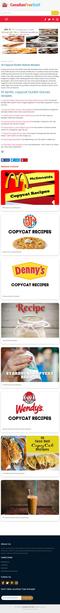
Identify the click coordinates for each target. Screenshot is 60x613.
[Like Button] (2, 151)
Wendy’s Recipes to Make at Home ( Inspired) (16, 429)
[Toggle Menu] (6, 19)
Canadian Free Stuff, (28, 607)
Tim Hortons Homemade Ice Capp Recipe (15, 518)
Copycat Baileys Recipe (9, 340)
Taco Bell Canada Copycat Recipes (13, 473)
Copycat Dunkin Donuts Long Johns (16, 121)
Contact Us (4, 565)
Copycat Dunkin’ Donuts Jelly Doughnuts (18, 109)
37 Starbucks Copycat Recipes (11, 385)
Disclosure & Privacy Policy (9, 571)
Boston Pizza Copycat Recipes (11, 252)
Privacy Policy (25, 609)
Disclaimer (4, 568)
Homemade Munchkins (11, 139)
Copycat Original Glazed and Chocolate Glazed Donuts (23, 100)
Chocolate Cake (9, 145)
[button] (5, 160)
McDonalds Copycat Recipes (11, 208)
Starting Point (5, 562)
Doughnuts (20, 145)
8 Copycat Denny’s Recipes (10, 296)
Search (55, 13)
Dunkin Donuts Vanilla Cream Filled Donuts (19, 115)
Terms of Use (34, 609)
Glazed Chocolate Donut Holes (14, 133)
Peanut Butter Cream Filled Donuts (16, 127)
